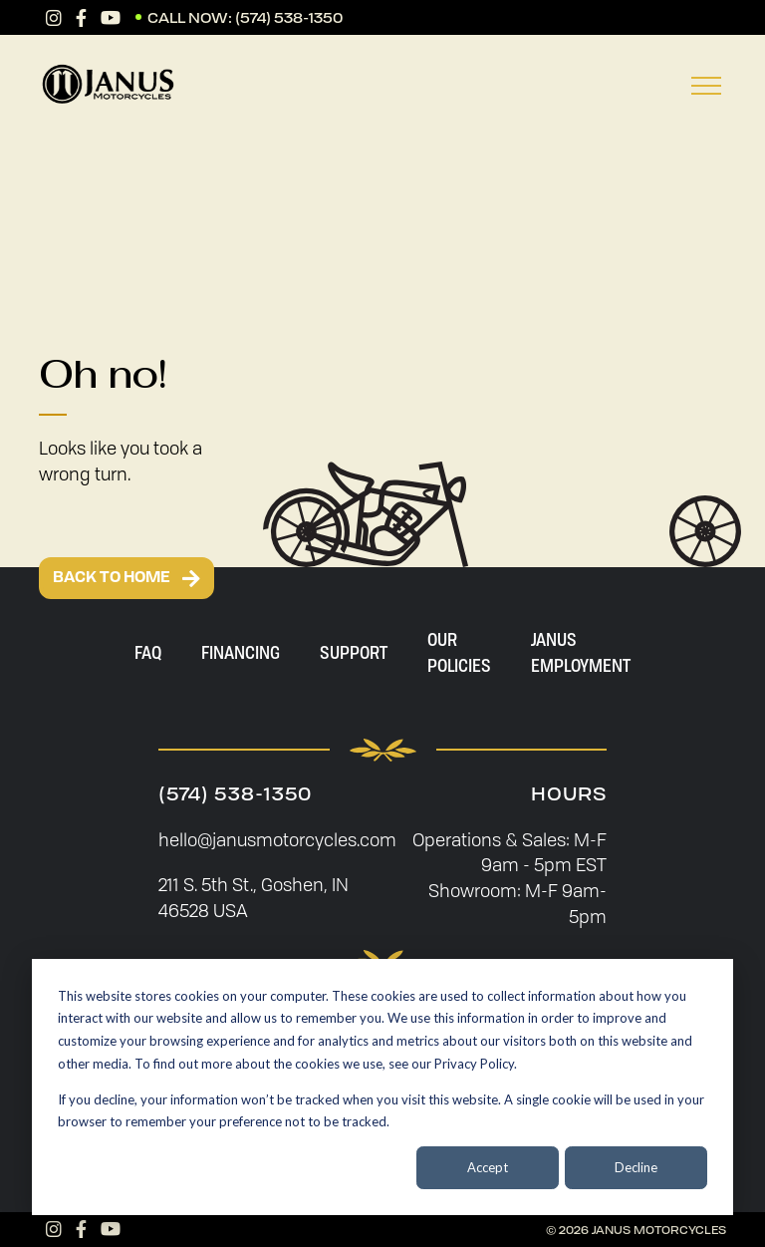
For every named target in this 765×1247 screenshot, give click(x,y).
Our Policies (459, 652)
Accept (487, 1167)
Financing (240, 652)
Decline (636, 1167)
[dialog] (382, 1087)
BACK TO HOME (126, 578)
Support (353, 652)
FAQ (147, 652)
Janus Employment (581, 652)
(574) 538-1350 (289, 17)
